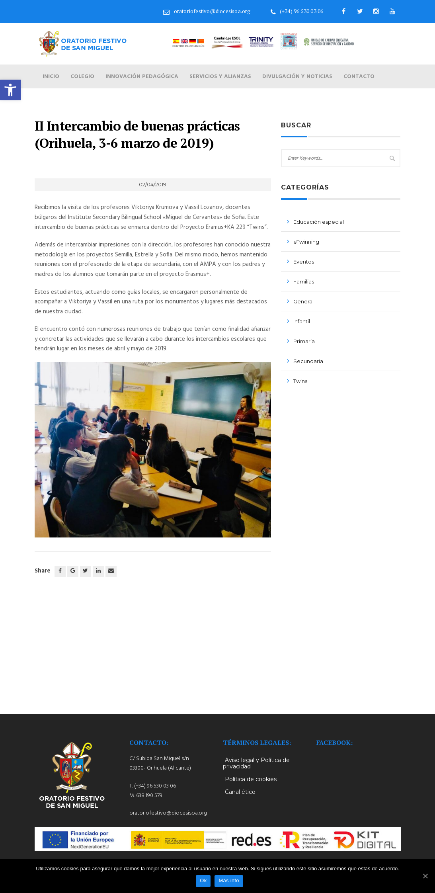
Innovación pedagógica (141, 76)
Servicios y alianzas (220, 76)
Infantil (301, 321)
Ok (203, 880)
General (303, 301)
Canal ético (240, 791)
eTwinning (306, 241)
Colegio (82, 76)
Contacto (359, 76)
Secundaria (308, 361)
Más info (228, 880)
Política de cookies (251, 779)
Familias (303, 281)
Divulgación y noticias (297, 76)
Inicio (51, 76)
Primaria (304, 341)
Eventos (303, 261)
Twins (300, 381)
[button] (10, 90)
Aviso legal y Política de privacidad (256, 763)
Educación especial (318, 222)
